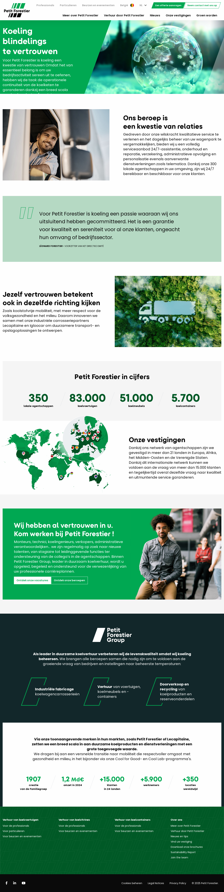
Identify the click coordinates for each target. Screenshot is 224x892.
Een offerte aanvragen (168, 5)
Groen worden (206, 15)
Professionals (45, 5)
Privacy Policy (178, 883)
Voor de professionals (16, 826)
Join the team (179, 857)
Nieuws (155, 15)
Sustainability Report (183, 852)
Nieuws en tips (179, 836)
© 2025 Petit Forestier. (205, 883)
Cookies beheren (131, 883)
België (127, 5)
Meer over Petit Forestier (80, 15)
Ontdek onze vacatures (32, 580)
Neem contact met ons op (202, 5)
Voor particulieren (13, 831)
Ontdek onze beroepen (69, 580)
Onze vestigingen (178, 15)
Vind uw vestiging (181, 841)
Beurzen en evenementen (98, 5)
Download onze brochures (187, 847)
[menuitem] (45, 5)
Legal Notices (156, 883)
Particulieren (68, 5)
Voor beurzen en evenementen (22, 836)
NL (141, 5)
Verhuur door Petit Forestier (124, 15)
